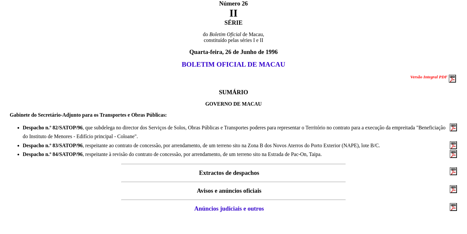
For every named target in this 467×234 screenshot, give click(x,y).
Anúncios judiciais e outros (229, 208)
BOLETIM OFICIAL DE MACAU (233, 64)
